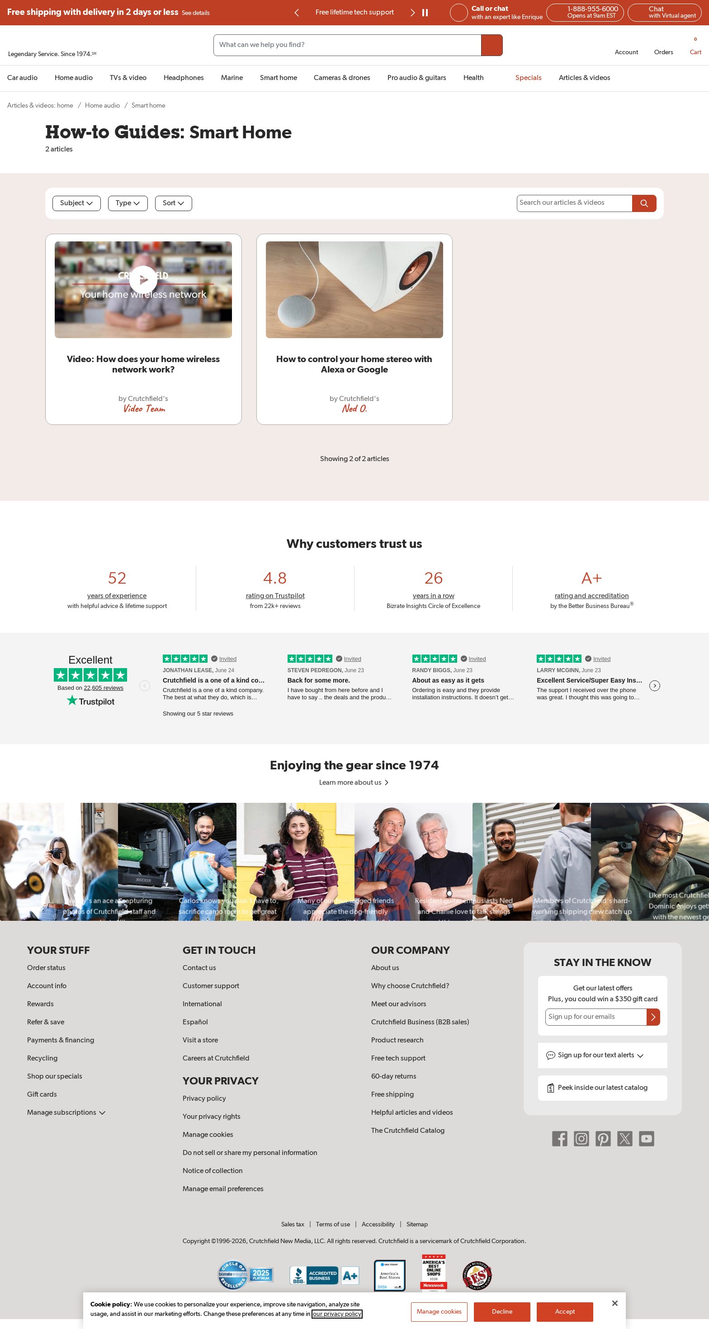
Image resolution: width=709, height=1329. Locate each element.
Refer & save (45, 1022)
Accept (565, 1314)
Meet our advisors (398, 1004)
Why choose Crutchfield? (410, 986)
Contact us (199, 968)
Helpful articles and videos (412, 1113)
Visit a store (200, 1040)
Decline (502, 1314)
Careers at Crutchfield (216, 1058)
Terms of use (333, 1224)
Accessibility (378, 1224)
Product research (397, 1040)
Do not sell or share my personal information (250, 1153)
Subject (76, 203)
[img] (296, 12)
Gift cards (42, 1094)
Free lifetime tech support (355, 12)
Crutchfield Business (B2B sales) (420, 1022)
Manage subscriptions (66, 1113)
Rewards (40, 1004)
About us (385, 968)
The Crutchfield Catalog (407, 1131)
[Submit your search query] (492, 45)
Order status (46, 968)
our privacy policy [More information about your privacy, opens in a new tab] (337, 1316)
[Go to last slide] (297, 13)
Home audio (102, 105)
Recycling (42, 1058)
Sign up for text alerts (601, 1055)
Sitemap (417, 1224)
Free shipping (108, 13)
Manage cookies (208, 1135)
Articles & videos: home (40, 105)
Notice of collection (213, 1171)
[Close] (615, 1305)
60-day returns (393, 1076)
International (202, 1004)
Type (128, 203)
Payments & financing (60, 1040)
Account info (46, 986)
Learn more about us (354, 783)
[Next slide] (412, 13)
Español (195, 1022)
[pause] (425, 13)
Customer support (211, 986)
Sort (173, 203)
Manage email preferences (223, 1189)
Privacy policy (204, 1099)
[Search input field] (358, 45)
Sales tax (292, 1224)
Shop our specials (54, 1076)
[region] (354, 862)
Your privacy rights (212, 1117)
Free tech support (398, 1058)
